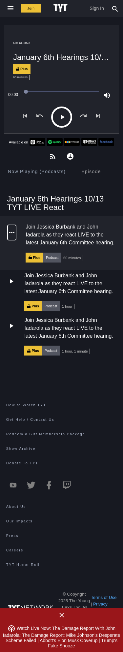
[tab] (36, 171)
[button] (61, 242)
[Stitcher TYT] (72, 142)
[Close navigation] (10, 8)
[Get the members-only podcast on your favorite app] (53, 156)
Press (12, 536)
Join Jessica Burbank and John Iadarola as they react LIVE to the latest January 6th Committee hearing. (70, 234)
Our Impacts (19, 521)
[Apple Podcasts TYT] (37, 142)
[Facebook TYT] (106, 142)
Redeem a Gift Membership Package (45, 434)
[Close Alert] (61, 615)
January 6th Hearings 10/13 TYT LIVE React (55, 202)
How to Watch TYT (26, 405)
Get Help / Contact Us (30, 419)
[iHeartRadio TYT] (89, 142)
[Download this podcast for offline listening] (70, 156)
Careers (14, 550)
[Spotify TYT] (55, 142)
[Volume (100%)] (107, 95)
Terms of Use (104, 597)
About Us (16, 507)
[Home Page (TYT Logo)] (61, 8)
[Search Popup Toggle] (115, 8)
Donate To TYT (22, 463)
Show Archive (20, 448)
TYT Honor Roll (23, 565)
